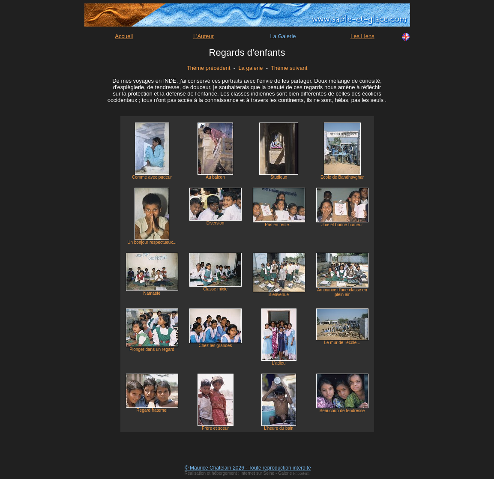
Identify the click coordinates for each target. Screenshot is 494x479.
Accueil (124, 36)
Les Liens (362, 36)
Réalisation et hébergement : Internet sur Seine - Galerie (239, 473)
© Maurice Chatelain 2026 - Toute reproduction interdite (248, 468)
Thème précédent (209, 68)
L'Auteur (203, 36)
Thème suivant (289, 68)
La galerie (250, 68)
